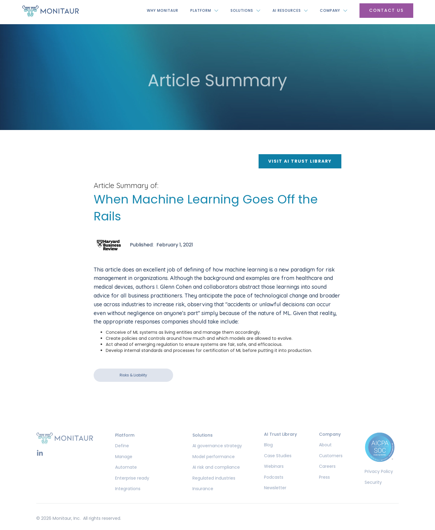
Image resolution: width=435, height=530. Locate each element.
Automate (126, 475)
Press (324, 485)
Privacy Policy (379, 479)
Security (373, 490)
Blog (268, 452)
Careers (327, 474)
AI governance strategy (217, 453)
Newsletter (275, 495)
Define (122, 453)
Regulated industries (213, 485)
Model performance (213, 464)
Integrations (127, 496)
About (325, 452)
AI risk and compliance (216, 475)
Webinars (274, 474)
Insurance (202, 496)
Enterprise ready (132, 485)
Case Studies (278, 463)
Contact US (386, 10)
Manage (123, 464)
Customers (331, 463)
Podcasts (273, 485)
